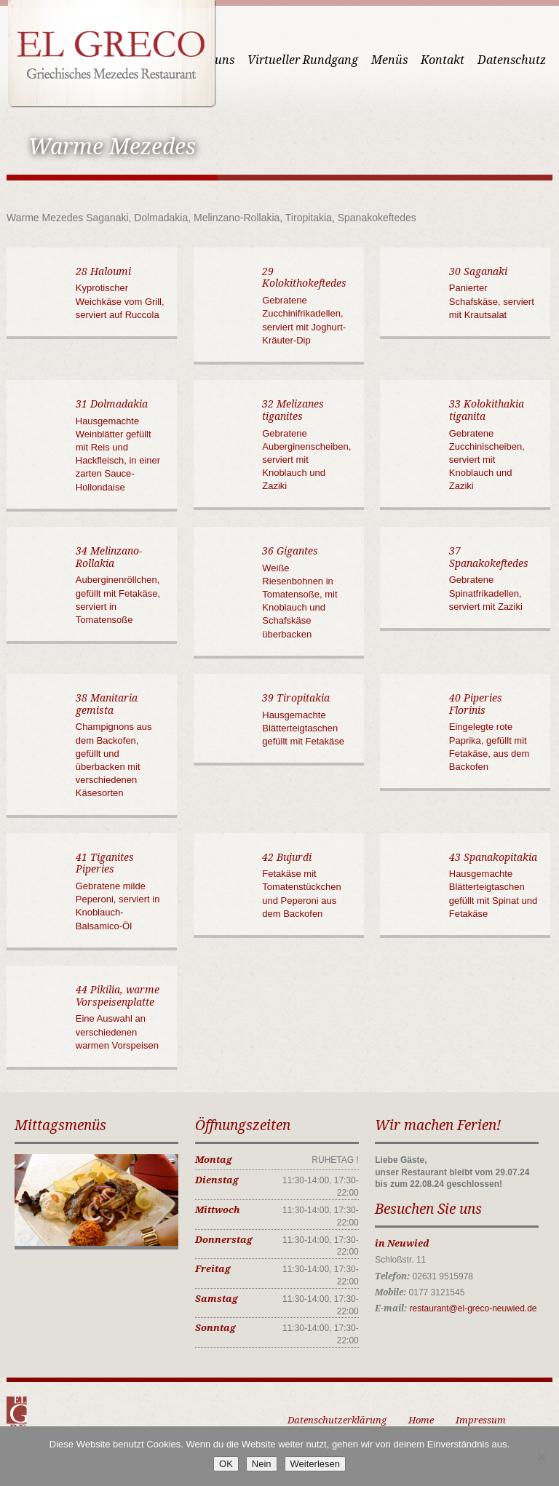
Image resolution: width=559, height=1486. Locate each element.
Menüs (389, 60)
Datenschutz (511, 60)
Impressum (481, 1420)
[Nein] (541, 1456)
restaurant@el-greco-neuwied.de (473, 1308)
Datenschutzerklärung (337, 1420)
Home (421, 1420)
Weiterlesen (315, 1463)
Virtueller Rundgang (302, 60)
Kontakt (442, 60)
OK (226, 1463)
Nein (261, 1463)
